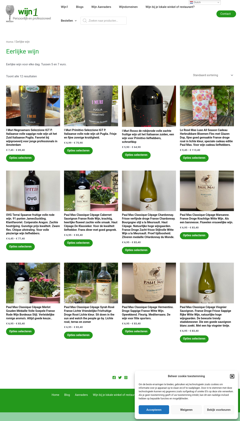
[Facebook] (114, 386)
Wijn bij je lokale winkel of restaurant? (161, 7)
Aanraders (81, 403)
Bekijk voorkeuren (219, 410)
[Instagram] (126, 386)
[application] (205, 7)
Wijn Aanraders (96, 7)
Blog (68, 403)
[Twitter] (120, 386)
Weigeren (186, 410)
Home (9, 37)
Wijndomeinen (121, 7)
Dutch (195, 2)
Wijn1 (63, 7)
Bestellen (199, 7)
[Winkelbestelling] (212, 70)
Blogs (77, 7)
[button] (232, 376)
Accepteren (153, 410)
